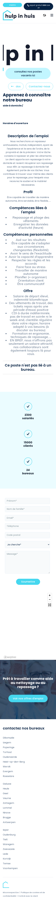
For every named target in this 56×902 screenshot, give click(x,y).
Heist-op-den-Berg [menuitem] (14, 761)
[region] (28, 626)
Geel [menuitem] (5, 793)
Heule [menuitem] (6, 788)
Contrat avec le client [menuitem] (28, 896)
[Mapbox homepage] (10, 657)
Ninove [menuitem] (6, 812)
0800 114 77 (38, 6)
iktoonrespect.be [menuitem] (11, 892)
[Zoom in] (50, 595)
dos (16, 87)
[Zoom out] (50, 599)
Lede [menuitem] (5, 854)
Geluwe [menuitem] (7, 783)
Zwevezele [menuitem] (9, 849)
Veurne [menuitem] (7, 798)
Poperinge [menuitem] (8, 747)
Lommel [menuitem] (7, 807)
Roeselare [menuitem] (8, 776)
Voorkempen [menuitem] (10, 868)
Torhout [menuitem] (7, 752)
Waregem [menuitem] (8, 844)
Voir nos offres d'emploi (29, 699)
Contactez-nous (39, 86)
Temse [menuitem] (7, 863)
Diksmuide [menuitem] (8, 737)
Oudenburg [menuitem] (9, 834)
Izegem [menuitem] (7, 742)
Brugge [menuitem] (7, 817)
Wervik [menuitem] (7, 766)
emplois (12, 5)
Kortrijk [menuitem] (7, 858)
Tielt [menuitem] (5, 839)
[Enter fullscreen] (50, 605)
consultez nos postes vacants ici (28, 73)
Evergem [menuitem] (8, 771)
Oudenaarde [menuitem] (10, 757)
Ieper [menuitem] (6, 829)
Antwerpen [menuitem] (9, 822)
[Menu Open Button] (51, 15)
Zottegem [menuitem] (8, 803)
